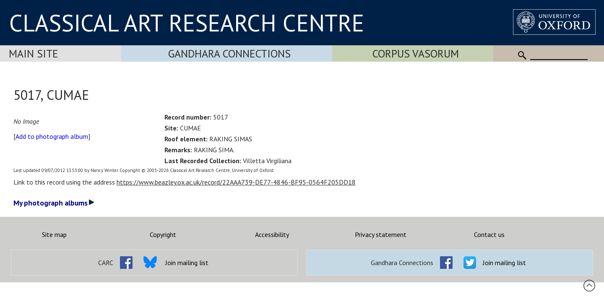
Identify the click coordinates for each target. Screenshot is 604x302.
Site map (54, 234)
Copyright (163, 234)
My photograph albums (53, 203)
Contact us (489, 234)
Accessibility (272, 234)
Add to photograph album (52, 136)
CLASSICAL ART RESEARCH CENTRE (186, 23)
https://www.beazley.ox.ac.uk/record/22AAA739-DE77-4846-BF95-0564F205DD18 (236, 182)
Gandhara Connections (229, 53)
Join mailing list (186, 262)
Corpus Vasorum (415, 53)
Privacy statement (380, 234)
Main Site (33, 53)
